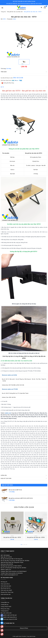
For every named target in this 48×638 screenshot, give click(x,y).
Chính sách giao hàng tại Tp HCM (9, 619)
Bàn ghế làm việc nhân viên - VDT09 (12, 537)
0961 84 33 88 (18, 78)
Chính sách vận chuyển (6, 590)
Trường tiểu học (4, 604)
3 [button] (24, 544)
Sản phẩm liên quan (24, 507)
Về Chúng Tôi (4, 581)
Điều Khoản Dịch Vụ (5, 588)
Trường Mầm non (5, 602)
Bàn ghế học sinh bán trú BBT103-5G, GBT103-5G (21, 498)
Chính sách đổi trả (5, 584)
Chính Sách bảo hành (6, 586)
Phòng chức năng (5, 608)
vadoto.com (8, 413)
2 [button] (22, 544)
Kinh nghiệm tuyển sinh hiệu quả (9, 615)
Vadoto (12, 536)
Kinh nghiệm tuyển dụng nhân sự (9, 617)
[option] (24, 40)
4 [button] (26, 544)
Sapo (34, 636)
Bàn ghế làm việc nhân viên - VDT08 (36, 537)
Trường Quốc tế (4, 610)
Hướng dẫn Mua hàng (7, 83)
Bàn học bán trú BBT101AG (15, 489)
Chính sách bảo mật (5, 594)
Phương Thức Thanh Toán (7, 592)
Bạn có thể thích (7, 485)
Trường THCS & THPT (6, 606)
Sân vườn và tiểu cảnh (6, 613)
